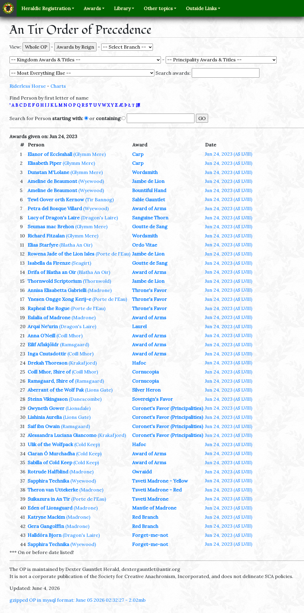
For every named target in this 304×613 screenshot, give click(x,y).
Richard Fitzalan (46, 236)
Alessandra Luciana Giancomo (62, 435)
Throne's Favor (149, 290)
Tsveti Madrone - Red (157, 490)
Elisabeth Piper (44, 163)
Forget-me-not (150, 535)
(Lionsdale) (78, 408)
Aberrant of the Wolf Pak (56, 390)
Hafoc (139, 363)
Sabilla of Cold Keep (50, 462)
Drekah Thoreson (47, 363)
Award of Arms (149, 208)
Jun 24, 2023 (228, 154)
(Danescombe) (85, 399)
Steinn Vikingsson (48, 399)
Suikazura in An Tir (49, 499)
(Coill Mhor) (69, 336)
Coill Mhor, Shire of (49, 372)
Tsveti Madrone (150, 499)
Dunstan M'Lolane (48, 172)
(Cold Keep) (87, 444)
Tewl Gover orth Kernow (56, 199)
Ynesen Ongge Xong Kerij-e (59, 299)
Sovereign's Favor (152, 399)
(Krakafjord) (83, 363)
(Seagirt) (81, 263)
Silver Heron (146, 390)
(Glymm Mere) (89, 154)
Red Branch (145, 517)
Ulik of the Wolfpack (50, 444)
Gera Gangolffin (46, 526)
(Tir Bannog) (99, 199)
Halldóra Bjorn (44, 535)
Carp (137, 154)
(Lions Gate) (99, 390)
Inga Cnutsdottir (47, 354)
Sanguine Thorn (150, 218)
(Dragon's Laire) (99, 218)
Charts (58, 86)
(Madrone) (100, 290)
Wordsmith (145, 172)
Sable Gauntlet (148, 199)
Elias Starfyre (43, 245)
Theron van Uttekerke (53, 490)
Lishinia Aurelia (45, 417)
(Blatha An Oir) (75, 245)
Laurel (139, 326)
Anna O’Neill (41, 336)
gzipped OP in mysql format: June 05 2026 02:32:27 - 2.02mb (77, 600)
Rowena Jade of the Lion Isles (61, 254)
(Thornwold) (97, 281)
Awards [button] (92, 8)
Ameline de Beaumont (52, 181)
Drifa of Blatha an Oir (52, 272)
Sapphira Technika (48, 481)
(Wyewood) (91, 181)
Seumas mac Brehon (51, 226)
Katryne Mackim (46, 517)
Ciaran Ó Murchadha (51, 453)
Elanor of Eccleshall (50, 154)
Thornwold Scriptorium (55, 281)
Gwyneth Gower (46, 408)
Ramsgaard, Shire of (51, 381)
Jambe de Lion (148, 181)
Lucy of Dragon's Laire (54, 218)
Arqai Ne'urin (43, 326)
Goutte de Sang (149, 226)
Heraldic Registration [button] (46, 8)
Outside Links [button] (201, 8)
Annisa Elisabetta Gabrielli (57, 290)
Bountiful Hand (149, 190)
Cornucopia (145, 372)
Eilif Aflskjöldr (43, 344)
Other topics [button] (158, 8)
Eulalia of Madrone (49, 317)
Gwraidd (142, 472)
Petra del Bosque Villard (55, 208)
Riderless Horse (28, 86)
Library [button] (122, 8)
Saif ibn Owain (44, 426)
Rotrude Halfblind (48, 472)
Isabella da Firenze (49, 263)
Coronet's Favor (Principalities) (167, 408)
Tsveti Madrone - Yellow (160, 481)
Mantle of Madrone (154, 508)
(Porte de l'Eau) (113, 254)
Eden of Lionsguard (50, 508)
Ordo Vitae (144, 245)
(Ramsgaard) (74, 344)
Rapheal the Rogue (48, 308)
